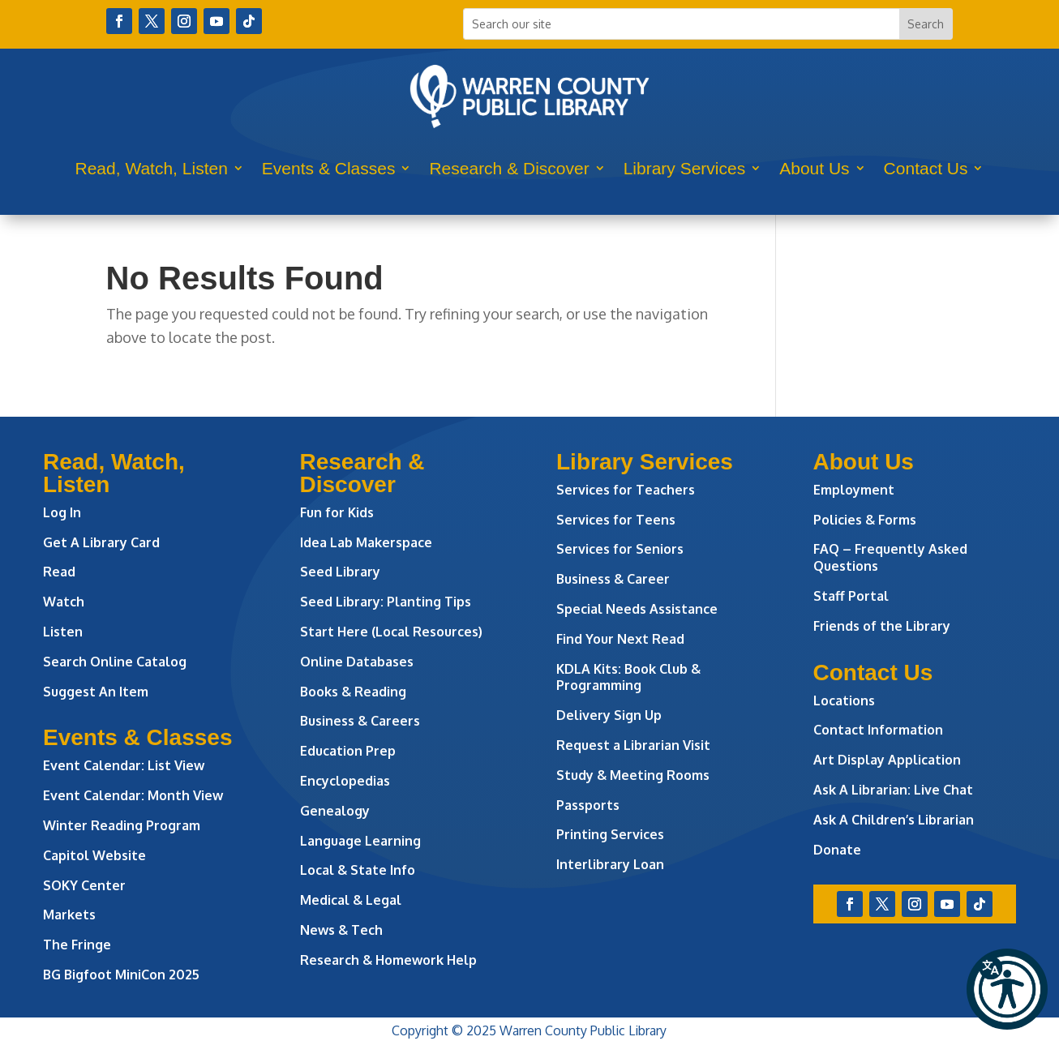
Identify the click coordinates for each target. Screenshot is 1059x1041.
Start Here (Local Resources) (391, 631)
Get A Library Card (101, 542)
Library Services (685, 168)
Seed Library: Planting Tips (385, 601)
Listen (63, 631)
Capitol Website (94, 855)
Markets (69, 914)
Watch (63, 601)
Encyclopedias (345, 781)
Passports (588, 805)
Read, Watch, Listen (151, 168)
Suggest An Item (95, 691)
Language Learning (360, 841)
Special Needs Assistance (637, 609)
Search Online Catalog (115, 661)
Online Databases (357, 661)
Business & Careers (360, 721)
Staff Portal (851, 596)
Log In (62, 512)
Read (59, 571)
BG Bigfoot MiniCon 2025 (121, 974)
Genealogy (335, 811)
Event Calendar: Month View (133, 795)
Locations (844, 700)
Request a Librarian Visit (633, 745)
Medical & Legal (350, 900)
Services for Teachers (625, 490)
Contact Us (926, 168)
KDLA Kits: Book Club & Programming (628, 677)
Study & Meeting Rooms (633, 775)
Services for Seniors (620, 549)
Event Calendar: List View (123, 765)
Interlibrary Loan (610, 864)
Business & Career (613, 579)
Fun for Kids (337, 512)
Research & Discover (509, 168)
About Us (814, 168)
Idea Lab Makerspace (366, 542)
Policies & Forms (864, 520)
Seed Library (340, 571)
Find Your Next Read (620, 639)
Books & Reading (353, 691)
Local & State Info (357, 870)
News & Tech (341, 930)
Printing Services (610, 834)
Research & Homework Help (388, 960)
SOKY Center (84, 885)
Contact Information (878, 730)
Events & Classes (329, 168)
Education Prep (348, 751)
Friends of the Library (881, 626)
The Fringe (77, 944)
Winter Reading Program (123, 825)
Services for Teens (615, 520)
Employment (853, 490)
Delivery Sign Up (609, 715)
